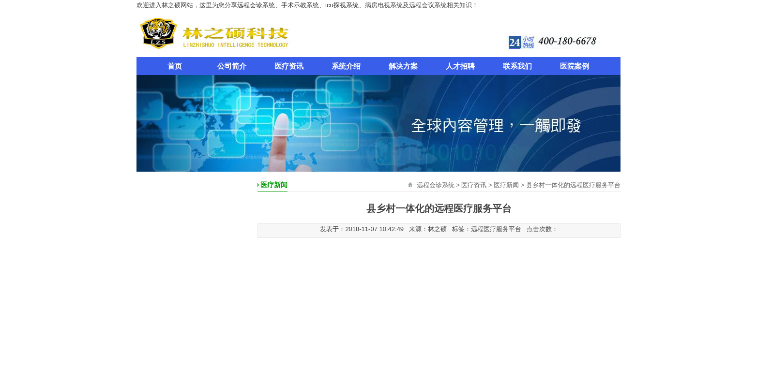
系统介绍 (346, 66)
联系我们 (517, 66)
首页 (174, 66)
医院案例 (574, 66)
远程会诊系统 (256, 5)
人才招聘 (460, 66)
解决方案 (403, 66)
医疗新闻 (506, 185)
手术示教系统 (300, 5)
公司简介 (231, 66)
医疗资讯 (288, 66)
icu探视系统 (342, 5)
